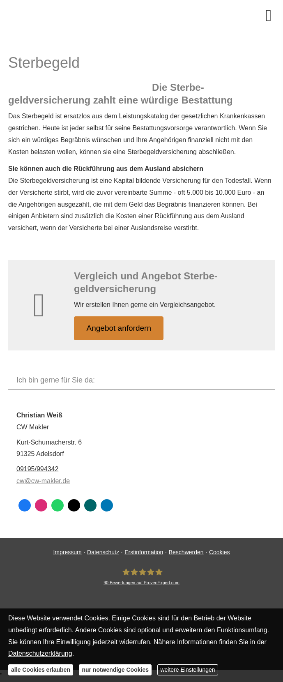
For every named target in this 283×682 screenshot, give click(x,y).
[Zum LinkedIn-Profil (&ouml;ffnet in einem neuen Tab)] (107, 505)
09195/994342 (37, 468)
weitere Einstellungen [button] (187, 669)
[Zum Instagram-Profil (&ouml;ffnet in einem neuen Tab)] (41, 505)
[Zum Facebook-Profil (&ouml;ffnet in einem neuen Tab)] (24, 505)
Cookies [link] (219, 552)
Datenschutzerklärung (40, 653)
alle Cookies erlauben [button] (40, 669)
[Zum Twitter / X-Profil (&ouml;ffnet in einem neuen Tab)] (74, 505)
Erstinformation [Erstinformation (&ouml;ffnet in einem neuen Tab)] (143, 552)
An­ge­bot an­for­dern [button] (119, 328)
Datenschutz (103, 552)
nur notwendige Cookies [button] (115, 669)
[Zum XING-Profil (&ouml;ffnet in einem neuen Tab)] (90, 505)
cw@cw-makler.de (43, 480)
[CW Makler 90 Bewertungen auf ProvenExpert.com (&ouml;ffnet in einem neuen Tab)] (141, 577)
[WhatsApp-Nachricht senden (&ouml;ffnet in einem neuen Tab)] (57, 505)
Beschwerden (186, 552)
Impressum (67, 552)
